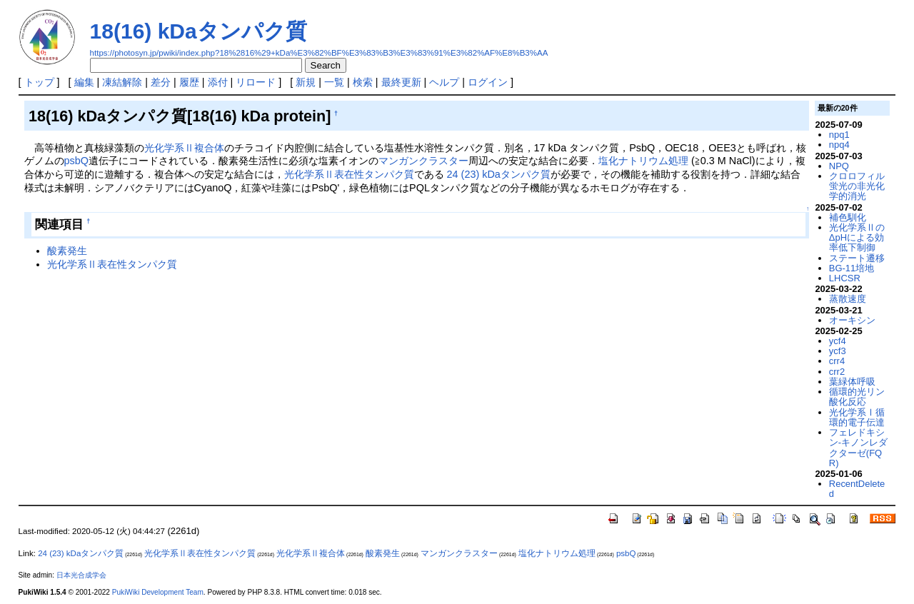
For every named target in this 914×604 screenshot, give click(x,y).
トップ (39, 82)
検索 (363, 82)
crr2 (837, 371)
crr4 (837, 361)
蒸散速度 (847, 298)
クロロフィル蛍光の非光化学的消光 (857, 186)
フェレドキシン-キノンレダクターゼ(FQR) (858, 447)
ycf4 (837, 341)
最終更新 (401, 82)
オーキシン (852, 320)
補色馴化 (847, 217)
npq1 (839, 134)
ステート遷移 (857, 258)
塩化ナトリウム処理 (643, 160)
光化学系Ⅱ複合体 (184, 147)
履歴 (189, 82)
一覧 (334, 82)
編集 (84, 82)
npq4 (839, 144)
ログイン (488, 82)
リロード (256, 82)
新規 (306, 82)
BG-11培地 (851, 268)
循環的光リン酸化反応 (857, 396)
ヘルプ (444, 82)
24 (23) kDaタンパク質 (499, 174)
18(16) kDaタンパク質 (198, 31)
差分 (161, 82)
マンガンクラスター (423, 160)
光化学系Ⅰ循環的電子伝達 (857, 417)
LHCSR (844, 278)
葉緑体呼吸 (852, 381)
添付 (218, 82)
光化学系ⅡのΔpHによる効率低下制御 (857, 237)
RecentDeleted (857, 488)
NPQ (839, 166)
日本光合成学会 (81, 575)
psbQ (76, 160)
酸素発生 (67, 250)
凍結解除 (122, 82)
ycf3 (837, 351)
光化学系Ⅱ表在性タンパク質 (349, 174)
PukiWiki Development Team (158, 592)
